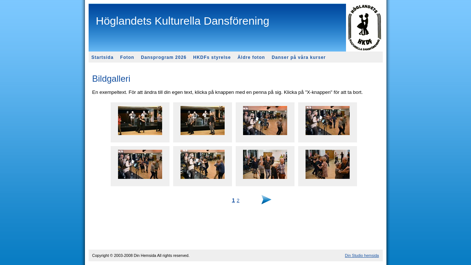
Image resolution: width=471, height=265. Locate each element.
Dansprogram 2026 (163, 57)
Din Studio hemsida (362, 255)
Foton (127, 57)
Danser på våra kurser (299, 57)
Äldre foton (251, 57)
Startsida (103, 57)
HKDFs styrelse (212, 57)
